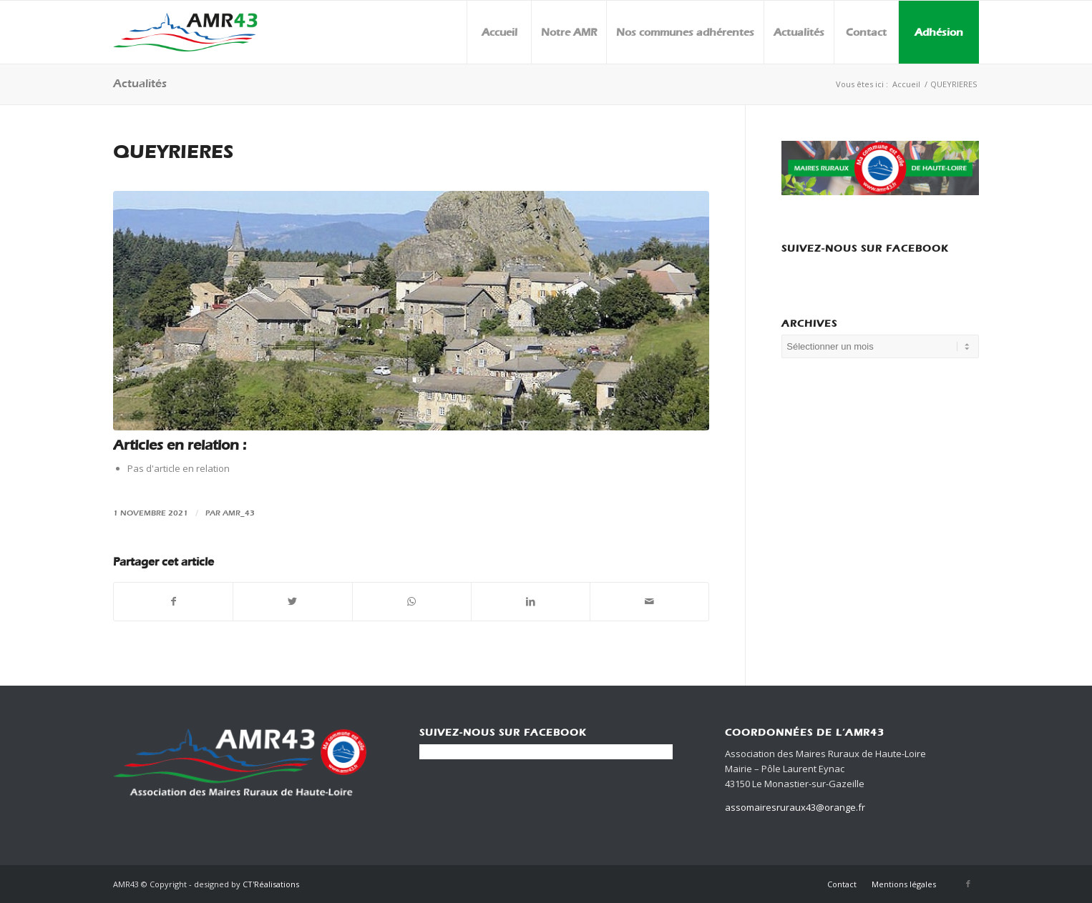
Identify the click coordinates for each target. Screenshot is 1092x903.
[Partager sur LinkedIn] (531, 601)
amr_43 (239, 513)
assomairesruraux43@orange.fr (795, 807)
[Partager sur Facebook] (173, 601)
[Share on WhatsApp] (412, 601)
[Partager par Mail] (649, 601)
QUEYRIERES (173, 152)
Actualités (140, 83)
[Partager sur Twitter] (292, 601)
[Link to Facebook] (968, 883)
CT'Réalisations (271, 884)
